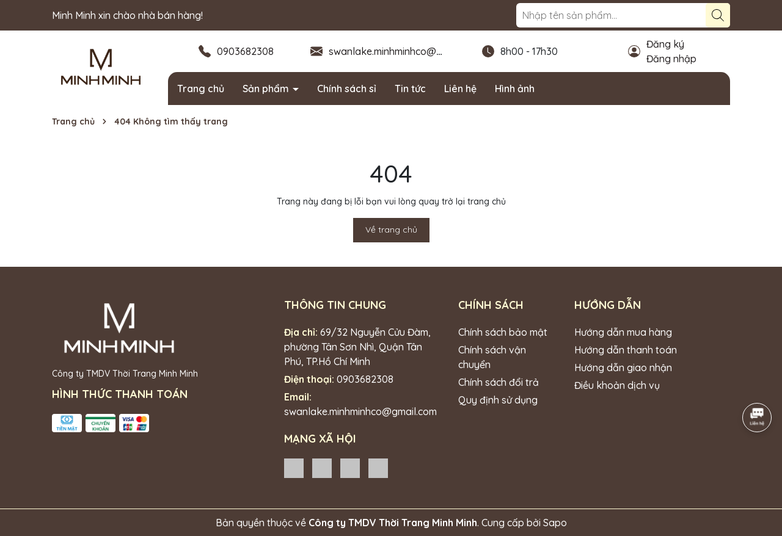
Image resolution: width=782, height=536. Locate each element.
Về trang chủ (391, 229)
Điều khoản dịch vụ (617, 385)
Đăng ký (665, 44)
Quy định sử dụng (498, 400)
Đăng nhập (671, 59)
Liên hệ (460, 88)
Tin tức (410, 88)
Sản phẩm (267, 88)
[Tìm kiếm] (718, 15)
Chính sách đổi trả (498, 382)
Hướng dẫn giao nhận (623, 367)
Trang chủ (200, 88)
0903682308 (245, 51)
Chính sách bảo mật (502, 332)
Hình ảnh (515, 88)
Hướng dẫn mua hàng (623, 332)
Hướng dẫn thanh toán (625, 350)
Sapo (555, 522)
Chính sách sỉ (346, 88)
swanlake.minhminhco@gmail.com (405, 51)
